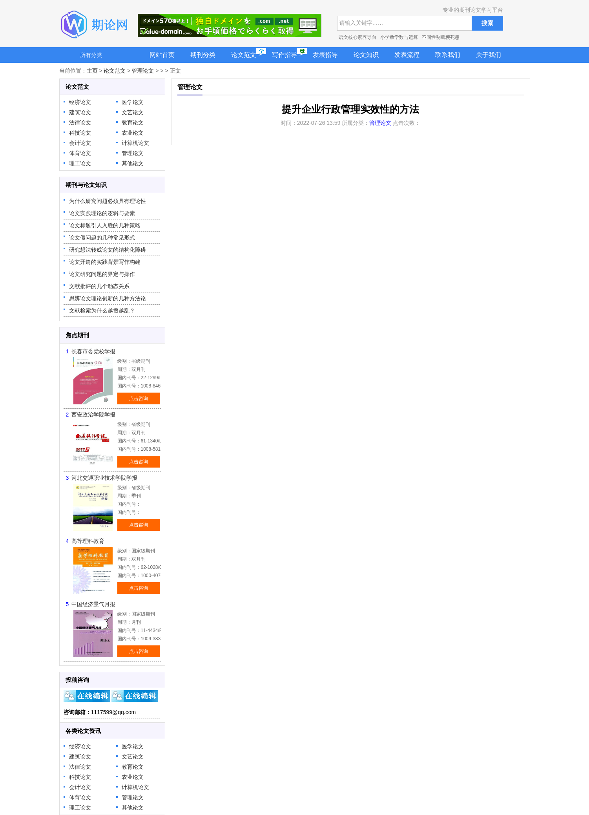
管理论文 (143, 71)
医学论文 (133, 102)
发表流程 (406, 54)
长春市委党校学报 (93, 351)
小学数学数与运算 (399, 37)
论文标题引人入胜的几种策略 (104, 225)
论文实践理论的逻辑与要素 (102, 213)
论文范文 (243, 54)
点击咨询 (138, 398)
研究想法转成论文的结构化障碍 (107, 250)
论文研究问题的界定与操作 (102, 274)
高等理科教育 (87, 541)
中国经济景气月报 (93, 604)
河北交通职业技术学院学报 (104, 478)
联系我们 (447, 54)
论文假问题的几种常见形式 (102, 237)
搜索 (487, 23)
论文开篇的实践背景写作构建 (104, 262)
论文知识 (366, 54)
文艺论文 (133, 112)
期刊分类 (202, 54)
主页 (92, 71)
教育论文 (133, 122)
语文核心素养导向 (357, 37)
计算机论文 (135, 143)
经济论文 (80, 102)
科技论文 (80, 133)
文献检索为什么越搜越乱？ (102, 310)
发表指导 (325, 54)
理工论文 (80, 163)
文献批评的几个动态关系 (99, 286)
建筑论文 (80, 112)
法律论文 (80, 122)
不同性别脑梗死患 (441, 37)
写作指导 (284, 54)
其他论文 (133, 163)
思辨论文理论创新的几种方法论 (107, 298)
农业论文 (133, 133)
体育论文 (80, 153)
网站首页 (162, 54)
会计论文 (80, 143)
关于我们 (488, 54)
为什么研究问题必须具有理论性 (107, 201)
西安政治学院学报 (93, 414)
